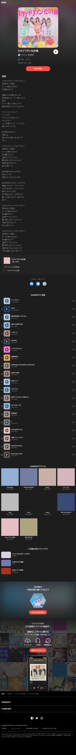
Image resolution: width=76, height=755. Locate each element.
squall (47, 512)
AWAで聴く (38, 69)
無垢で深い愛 (28, 537)
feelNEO (31, 55)
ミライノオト (66, 487)
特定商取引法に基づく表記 (49, 728)
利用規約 (4, 728)
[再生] (55, 51)
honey (47, 487)
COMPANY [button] (6, 709)
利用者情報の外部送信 (32, 728)
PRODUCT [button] (6, 702)
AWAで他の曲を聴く (37, 612)
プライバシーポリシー (16, 728)
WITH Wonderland (66, 512)
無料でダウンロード (38, 650)
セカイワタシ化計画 (19, 259)
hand (28, 512)
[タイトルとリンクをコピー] (44, 284)
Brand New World (29, 487)
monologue (10, 487)
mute (9, 512)
